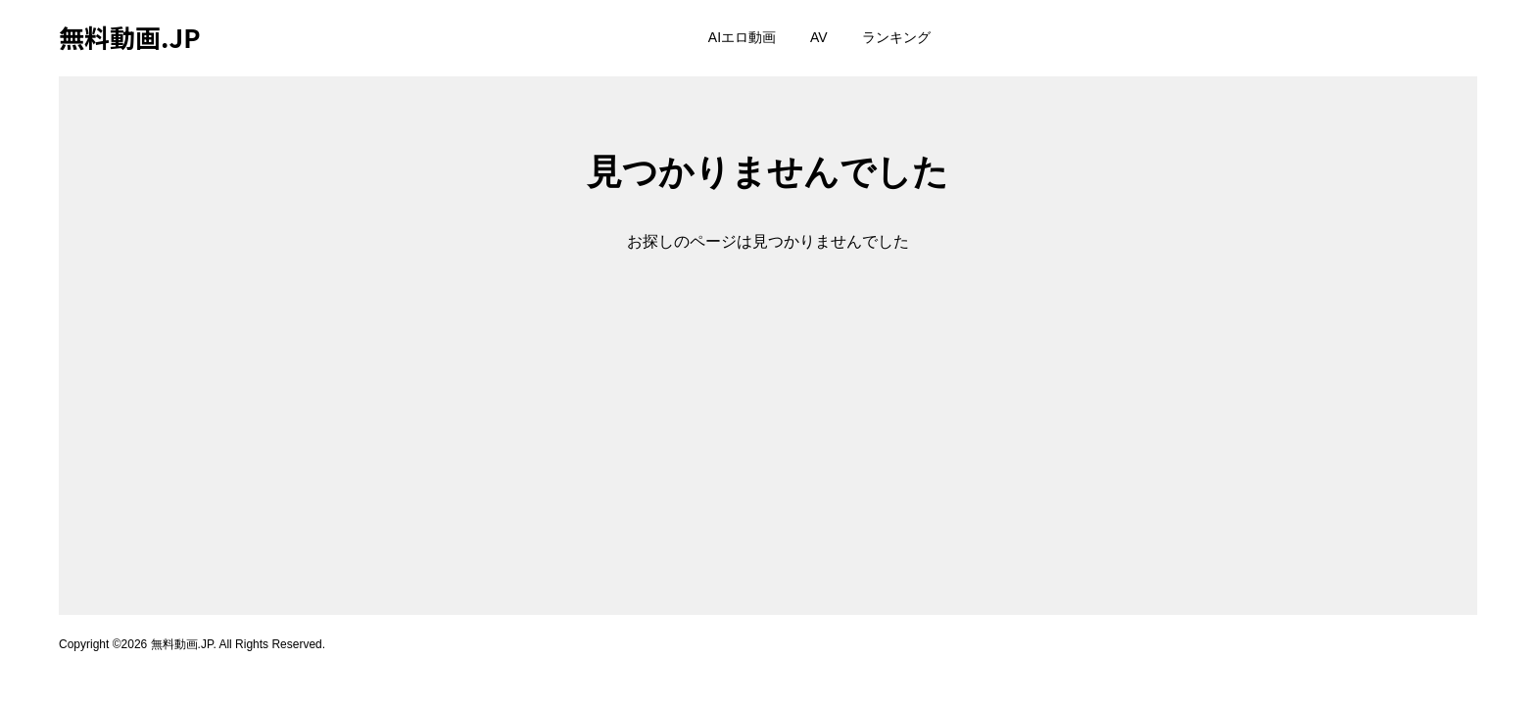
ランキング (896, 37)
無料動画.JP (130, 37)
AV (819, 37)
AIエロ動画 (742, 37)
